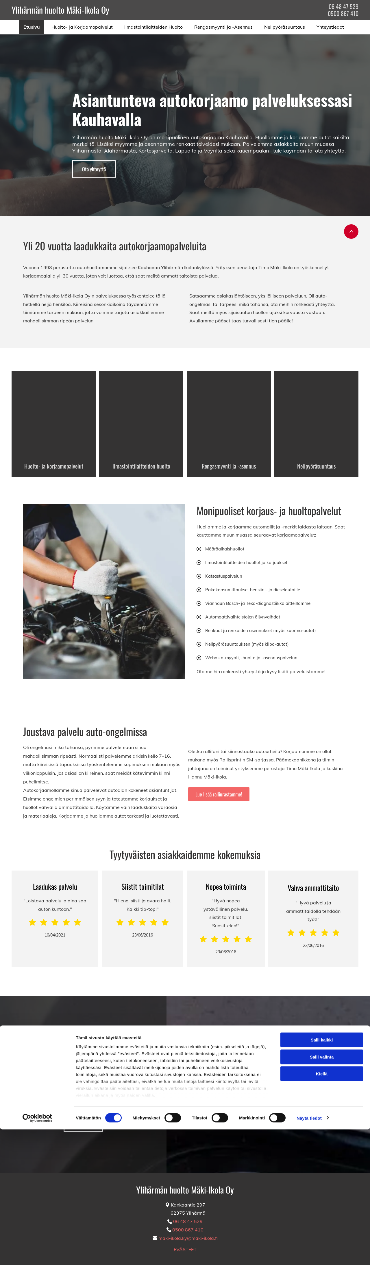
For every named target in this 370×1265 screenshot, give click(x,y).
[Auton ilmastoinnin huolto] (141, 413)
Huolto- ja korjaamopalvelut (53, 466)
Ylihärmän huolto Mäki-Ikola (55, 9)
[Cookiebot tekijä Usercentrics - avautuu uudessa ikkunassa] (37, 1253)
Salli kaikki (322, 1175)
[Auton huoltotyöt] (54, 413)
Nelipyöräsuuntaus (316, 466)
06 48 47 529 (343, 6)
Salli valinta (322, 1192)
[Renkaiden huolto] (229, 413)
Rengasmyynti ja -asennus (229, 466)
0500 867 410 (343, 13)
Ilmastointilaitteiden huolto (141, 466)
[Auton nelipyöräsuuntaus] (316, 413)
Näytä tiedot (309, 1253)
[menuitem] (33, 27)
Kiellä (322, 1209)
